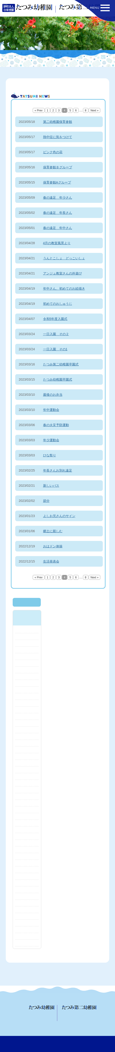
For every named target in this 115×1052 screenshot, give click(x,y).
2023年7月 (27, 756)
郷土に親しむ (52, 531)
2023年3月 (27, 783)
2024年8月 (27, 683)
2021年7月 (27, 883)
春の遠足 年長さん (57, 213)
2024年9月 (27, 676)
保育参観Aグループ (57, 182)
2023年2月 (27, 790)
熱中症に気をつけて (57, 137)
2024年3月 (27, 716)
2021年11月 (27, 863)
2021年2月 (27, 909)
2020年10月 (27, 936)
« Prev (39, 110)
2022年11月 (27, 810)
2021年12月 (27, 856)
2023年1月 (27, 796)
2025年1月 (27, 650)
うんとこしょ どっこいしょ (64, 258)
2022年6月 (27, 823)
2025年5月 (27, 630)
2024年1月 (27, 730)
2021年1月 (27, 916)
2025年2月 (27, 643)
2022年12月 (27, 803)
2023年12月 (27, 736)
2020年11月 (27, 929)
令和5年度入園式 (55, 319)
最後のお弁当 (52, 394)
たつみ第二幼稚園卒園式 (61, 364)
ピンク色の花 (52, 152)
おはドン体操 (52, 546)
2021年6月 (27, 889)
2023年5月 (27, 770)
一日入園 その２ (56, 334)
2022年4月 (27, 836)
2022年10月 (27, 816)
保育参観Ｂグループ (57, 167)
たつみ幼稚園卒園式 (57, 379)
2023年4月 (27, 776)
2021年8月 (27, 876)
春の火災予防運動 (56, 425)
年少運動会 (51, 440)
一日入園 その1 (55, 349)
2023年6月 (27, 763)
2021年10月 (27, 869)
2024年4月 (27, 710)
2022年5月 (27, 829)
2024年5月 (27, 703)
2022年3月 (27, 843)
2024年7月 (27, 690)
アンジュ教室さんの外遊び (62, 273)
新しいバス (51, 485)
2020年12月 (27, 923)
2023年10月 (27, 743)
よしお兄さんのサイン (59, 516)
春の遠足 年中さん (57, 228)
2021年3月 (27, 903)
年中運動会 (51, 410)
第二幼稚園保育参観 (57, 122)
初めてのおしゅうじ (57, 303)
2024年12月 (27, 656)
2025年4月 (27, 636)
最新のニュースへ (27, 602)
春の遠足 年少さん (57, 197)
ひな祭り (49, 455)
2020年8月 (27, 943)
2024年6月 (27, 696)
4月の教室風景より (57, 243)
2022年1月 (27, 849)
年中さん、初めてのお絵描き (64, 288)
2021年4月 (27, 896)
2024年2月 (27, 723)
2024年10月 (27, 670)
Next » (95, 110)
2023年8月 (27, 750)
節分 (46, 501)
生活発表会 (51, 561)
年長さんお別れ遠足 (57, 470)
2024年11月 (27, 663)
